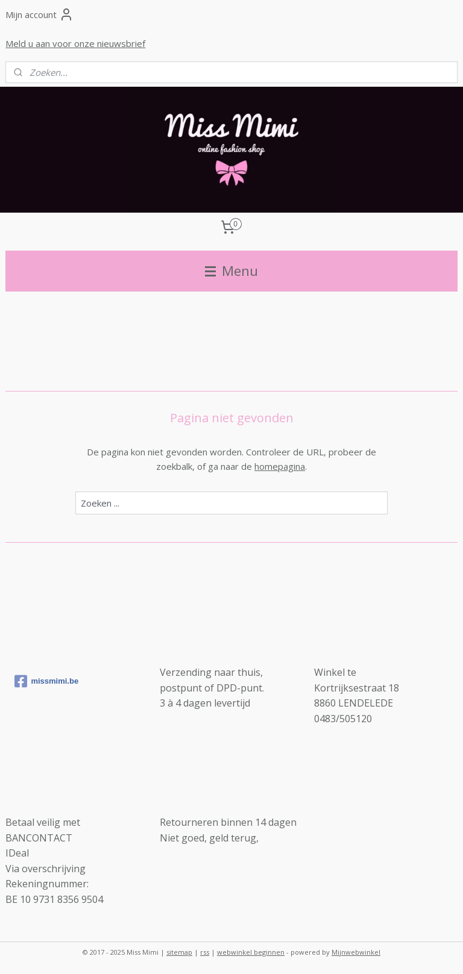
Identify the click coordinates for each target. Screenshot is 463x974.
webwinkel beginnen (251, 952)
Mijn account (39, 14)
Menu (231, 270)
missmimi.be (46, 681)
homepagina (279, 466)
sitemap (179, 952)
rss (204, 952)
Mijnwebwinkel (356, 952)
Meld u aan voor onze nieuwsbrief (75, 43)
